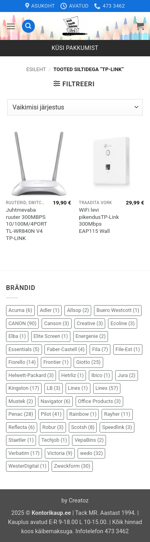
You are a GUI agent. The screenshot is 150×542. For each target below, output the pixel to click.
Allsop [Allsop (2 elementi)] (78, 310)
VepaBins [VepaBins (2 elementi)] (89, 440)
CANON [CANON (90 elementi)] (22, 323)
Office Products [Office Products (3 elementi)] (99, 401)
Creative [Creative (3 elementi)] (90, 323)
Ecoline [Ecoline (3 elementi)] (122, 323)
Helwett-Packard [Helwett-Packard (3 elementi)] (31, 375)
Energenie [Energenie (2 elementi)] (91, 336)
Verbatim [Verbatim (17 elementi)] (24, 453)
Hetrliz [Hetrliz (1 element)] (72, 375)
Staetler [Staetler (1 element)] (21, 440)
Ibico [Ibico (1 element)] (100, 375)
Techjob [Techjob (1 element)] (54, 440)
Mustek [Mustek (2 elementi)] (20, 401)
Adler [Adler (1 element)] (49, 310)
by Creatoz (75, 500)
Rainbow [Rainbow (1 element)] (82, 414)
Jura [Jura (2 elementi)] (126, 375)
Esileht (36, 69)
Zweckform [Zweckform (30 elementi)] (72, 466)
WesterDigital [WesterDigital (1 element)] (27, 466)
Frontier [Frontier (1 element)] (55, 362)
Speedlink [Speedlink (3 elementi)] (117, 427)
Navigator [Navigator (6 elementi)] (55, 401)
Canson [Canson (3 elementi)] (56, 323)
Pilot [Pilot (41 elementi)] (51, 414)
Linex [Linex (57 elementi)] (107, 388)
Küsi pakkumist (75, 48)
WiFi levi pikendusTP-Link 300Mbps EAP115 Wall (99, 220)
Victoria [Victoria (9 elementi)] (59, 453)
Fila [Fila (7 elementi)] (100, 349)
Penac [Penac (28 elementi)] (20, 414)
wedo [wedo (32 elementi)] (91, 453)
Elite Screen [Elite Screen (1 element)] (51, 336)
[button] (11, 26)
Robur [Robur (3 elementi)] (53, 427)
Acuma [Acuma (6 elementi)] (20, 310)
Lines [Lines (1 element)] (78, 388)
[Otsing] (28, 26)
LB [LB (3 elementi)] (53, 388)
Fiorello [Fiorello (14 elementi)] (22, 362)
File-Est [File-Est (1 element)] (128, 349)
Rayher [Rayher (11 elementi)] (117, 414)
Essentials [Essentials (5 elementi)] (24, 349)
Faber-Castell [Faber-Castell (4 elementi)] (65, 349)
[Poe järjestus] (74, 107)
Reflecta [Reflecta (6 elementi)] (21, 427)
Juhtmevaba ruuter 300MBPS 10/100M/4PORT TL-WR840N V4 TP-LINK (26, 223)
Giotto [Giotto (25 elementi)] (88, 362)
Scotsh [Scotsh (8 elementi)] (83, 427)
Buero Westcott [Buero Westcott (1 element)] (117, 310)
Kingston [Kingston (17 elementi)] (23, 388)
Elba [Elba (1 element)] (17, 336)
